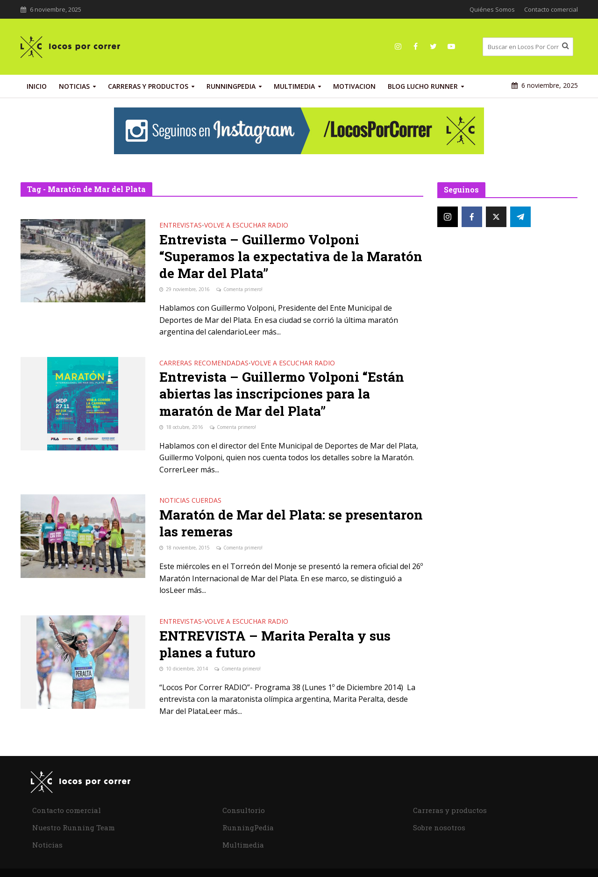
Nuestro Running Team (73, 827)
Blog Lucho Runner (423, 86)
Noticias (74, 86)
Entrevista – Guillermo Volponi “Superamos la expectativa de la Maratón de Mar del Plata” (290, 256)
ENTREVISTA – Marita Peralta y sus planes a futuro (275, 644)
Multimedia (294, 86)
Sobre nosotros (439, 827)
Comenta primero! (243, 289)
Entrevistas (180, 225)
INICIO (37, 86)
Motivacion (354, 86)
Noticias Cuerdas (190, 501)
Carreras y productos (148, 86)
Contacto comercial (551, 9)
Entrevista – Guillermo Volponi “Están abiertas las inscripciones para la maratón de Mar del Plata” (281, 394)
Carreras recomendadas (204, 363)
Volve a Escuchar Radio (246, 225)
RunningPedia (231, 86)
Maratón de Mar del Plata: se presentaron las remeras (291, 523)
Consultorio (243, 810)
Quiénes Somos (492, 9)
